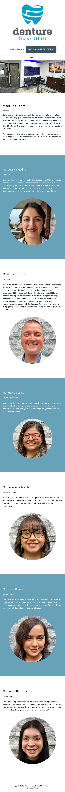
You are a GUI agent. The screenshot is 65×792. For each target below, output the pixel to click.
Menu (33, 58)
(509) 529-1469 (16, 49)
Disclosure (30, 788)
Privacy (36, 788)
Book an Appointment (41, 49)
